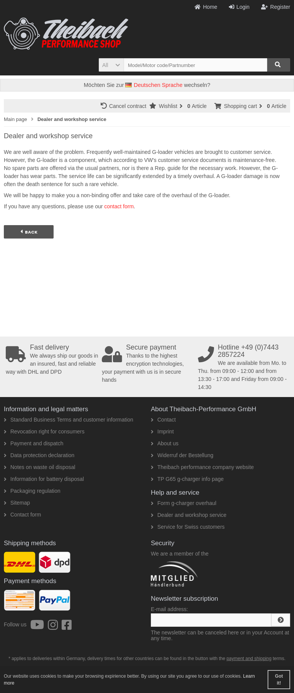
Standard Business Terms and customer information (68, 420)
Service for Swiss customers (188, 527)
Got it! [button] (279, 679)
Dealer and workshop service (189, 515)
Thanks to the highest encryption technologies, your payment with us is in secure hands (148, 363)
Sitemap (17, 503)
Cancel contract (125, 106)
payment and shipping (249, 658)
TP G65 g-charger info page (187, 479)
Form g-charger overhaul (183, 503)
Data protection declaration (39, 455)
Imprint (162, 431)
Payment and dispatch (34, 443)
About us (164, 443)
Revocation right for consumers (44, 431)
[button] (111, 65)
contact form (119, 206)
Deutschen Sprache (153, 85)
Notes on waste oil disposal (39, 467)
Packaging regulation (32, 491)
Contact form (22, 515)
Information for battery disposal (44, 479)
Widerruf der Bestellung (182, 455)
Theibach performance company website (202, 467)
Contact (163, 420)
